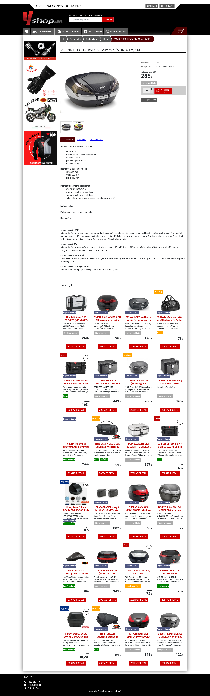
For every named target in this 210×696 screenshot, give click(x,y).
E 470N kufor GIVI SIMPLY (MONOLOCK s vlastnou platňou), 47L (138, 637)
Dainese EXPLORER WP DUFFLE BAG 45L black (170, 445)
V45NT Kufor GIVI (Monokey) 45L (138, 382)
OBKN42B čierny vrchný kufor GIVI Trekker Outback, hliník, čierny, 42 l (170, 385)
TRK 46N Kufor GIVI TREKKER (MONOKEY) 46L (76, 320)
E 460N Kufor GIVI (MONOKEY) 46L (107, 572)
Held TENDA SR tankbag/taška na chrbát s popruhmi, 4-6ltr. (76, 573)
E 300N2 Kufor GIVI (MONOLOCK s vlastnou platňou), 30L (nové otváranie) (138, 511)
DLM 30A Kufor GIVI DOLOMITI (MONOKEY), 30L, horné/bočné (138, 447)
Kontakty (76, 6)
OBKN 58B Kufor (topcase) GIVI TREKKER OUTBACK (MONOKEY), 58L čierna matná (107, 385)
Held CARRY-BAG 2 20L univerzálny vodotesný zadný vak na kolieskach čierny (107, 448)
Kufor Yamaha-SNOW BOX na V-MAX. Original (76, 635)
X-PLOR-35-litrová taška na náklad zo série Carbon (170, 319)
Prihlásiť (152, 6)
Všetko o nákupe (55, 6)
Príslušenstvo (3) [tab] (97, 139)
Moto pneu (95, 31)
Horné (106, 39)
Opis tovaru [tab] (68, 139)
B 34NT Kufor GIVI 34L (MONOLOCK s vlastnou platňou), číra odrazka (170, 510)
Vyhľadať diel (115, 31)
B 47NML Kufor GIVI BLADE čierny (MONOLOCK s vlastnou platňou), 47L (170, 575)
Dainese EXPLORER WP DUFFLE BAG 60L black (76, 382)
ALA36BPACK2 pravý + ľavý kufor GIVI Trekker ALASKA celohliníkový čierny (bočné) (107, 511)
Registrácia (167, 6)
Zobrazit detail (76, 346)
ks (146, 90)
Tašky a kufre (92, 39)
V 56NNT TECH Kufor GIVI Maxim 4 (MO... (133, 39)
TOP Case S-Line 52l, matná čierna (139, 572)
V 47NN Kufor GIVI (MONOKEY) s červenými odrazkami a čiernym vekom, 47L (76, 448)
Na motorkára (71, 31)
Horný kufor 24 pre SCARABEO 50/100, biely (76, 509)
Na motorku (45, 31)
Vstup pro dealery (149, 100)
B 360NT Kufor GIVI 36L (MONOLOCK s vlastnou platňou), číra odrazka (170, 637)
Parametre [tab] (81, 139)
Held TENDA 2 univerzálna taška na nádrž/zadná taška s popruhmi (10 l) (107, 638)
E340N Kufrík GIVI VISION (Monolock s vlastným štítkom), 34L (107, 320)
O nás (39, 6)
